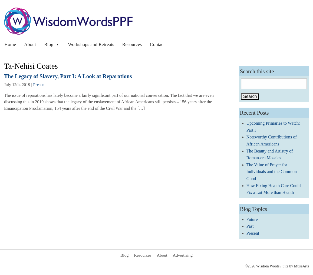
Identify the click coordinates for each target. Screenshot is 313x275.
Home (10, 44)
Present (39, 84)
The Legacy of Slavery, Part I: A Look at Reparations (68, 76)
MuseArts (301, 266)
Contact (157, 44)
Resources (132, 44)
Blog (52, 44)
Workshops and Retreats (91, 44)
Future (252, 219)
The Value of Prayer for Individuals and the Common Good (271, 172)
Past (250, 226)
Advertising (183, 255)
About (30, 44)
